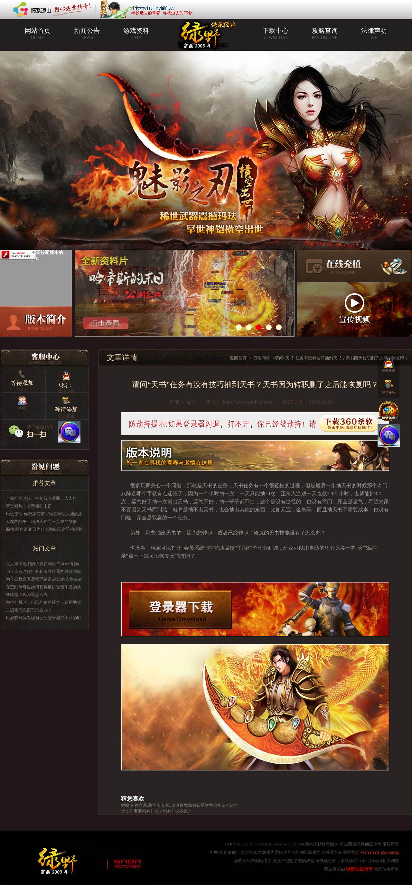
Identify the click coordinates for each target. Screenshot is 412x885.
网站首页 (37, 33)
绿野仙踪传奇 (359, 869)
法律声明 (373, 33)
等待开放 (388, 385)
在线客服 (388, 363)
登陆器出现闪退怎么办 (27, 594)
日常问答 (261, 358)
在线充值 (354, 266)
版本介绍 (36, 321)
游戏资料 (136, 33)
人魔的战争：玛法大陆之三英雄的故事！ (43, 521)
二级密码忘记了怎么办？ (29, 610)
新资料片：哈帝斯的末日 (29, 506)
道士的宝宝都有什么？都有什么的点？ (156, 811)
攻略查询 (324, 33)
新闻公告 (86, 33)
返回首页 (238, 358)
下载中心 (275, 33)
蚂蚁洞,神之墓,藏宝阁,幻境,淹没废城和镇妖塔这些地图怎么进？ (179, 805)
